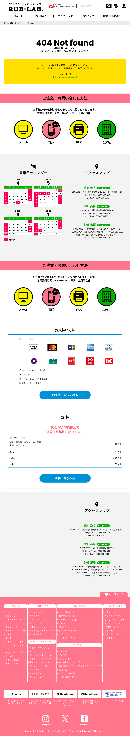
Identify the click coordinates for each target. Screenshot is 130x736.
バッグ (8, 623)
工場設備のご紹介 (67, 677)
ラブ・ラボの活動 (67, 673)
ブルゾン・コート (13, 627)
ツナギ (8, 634)
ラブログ (63, 634)
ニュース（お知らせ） (69, 620)
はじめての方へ (36, 612)
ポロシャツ (10, 616)
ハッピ (8, 649)
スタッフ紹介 (65, 659)
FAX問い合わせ (111, 627)
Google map (103, 188)
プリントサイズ (36, 677)
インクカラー (35, 670)
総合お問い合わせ (112, 612)
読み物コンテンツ (67, 623)
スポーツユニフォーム (15, 642)
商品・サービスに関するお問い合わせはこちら (97, 235)
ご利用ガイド (42, 606)
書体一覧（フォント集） (40, 662)
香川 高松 (90, 206)
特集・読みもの (79, 606)
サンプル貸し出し (112, 638)
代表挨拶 (63, 655)
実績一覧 (63, 670)
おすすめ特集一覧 (67, 616)
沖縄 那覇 (90, 224)
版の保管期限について (39, 634)
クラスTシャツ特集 (67, 638)
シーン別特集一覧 (67, 612)
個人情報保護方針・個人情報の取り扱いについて (80, 666)
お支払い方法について (39, 620)
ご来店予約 (109, 631)
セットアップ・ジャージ (16, 631)
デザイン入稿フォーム (114, 623)
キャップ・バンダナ (14, 653)
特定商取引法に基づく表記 (71, 662)
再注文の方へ (35, 616)
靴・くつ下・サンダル (15, 664)
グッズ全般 (10, 656)
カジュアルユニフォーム (16, 645)
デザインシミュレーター (40, 659)
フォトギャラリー (67, 627)
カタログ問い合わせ (113, 634)
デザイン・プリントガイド (42, 642)
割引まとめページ (37, 627)
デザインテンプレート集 (40, 655)
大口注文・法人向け (113, 616)
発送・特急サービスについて (42, 631)
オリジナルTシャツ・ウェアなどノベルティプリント (55, 731)
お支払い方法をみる (65, 395)
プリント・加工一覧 (38, 666)
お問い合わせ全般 (112, 16)
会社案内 (63, 651)
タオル (8, 638)
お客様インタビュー (68, 631)
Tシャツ (9, 612)
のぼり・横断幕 (12, 660)
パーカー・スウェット (15, 620)
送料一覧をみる (65, 478)
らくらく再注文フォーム (115, 620)
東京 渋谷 (90, 187)
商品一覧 (18, 16)
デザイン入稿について (39, 648)
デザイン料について (38, 651)
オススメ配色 (35, 673)
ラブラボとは (79, 645)
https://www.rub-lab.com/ (65, 77)
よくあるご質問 (36, 623)
